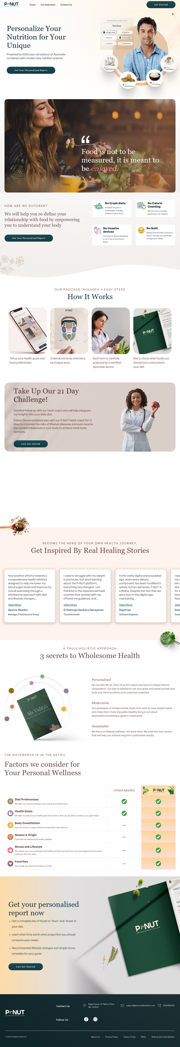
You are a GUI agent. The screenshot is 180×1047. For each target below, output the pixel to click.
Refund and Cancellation (163, 1037)
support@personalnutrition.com (138, 1005)
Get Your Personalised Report (31, 70)
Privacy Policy (111, 1037)
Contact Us (66, 4)
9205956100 (166, 1005)
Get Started (161, 4)
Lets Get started (30, 444)
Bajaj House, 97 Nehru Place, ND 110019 (99, 1005)
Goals (33, 4)
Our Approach (48, 4)
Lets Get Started (25, 966)
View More (14, 604)
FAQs (143, 1037)
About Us (95, 1037)
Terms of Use (129, 1037)
